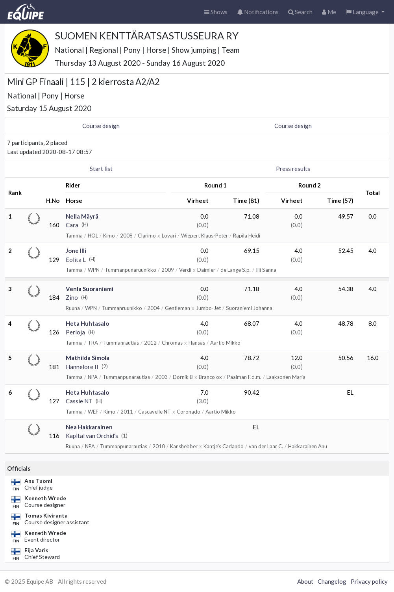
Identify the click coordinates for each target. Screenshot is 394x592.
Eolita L (76, 259)
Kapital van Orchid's (92, 435)
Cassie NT (79, 401)
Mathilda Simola (87, 357)
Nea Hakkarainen (89, 427)
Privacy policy (369, 581)
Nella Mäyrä (82, 216)
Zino (72, 297)
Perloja (75, 332)
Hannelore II (82, 366)
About (305, 581)
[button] (365, 12)
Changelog (332, 581)
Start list (101, 168)
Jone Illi (76, 250)
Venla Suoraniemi (89, 288)
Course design (101, 125)
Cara (72, 224)
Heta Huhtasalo (87, 323)
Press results (293, 168)
